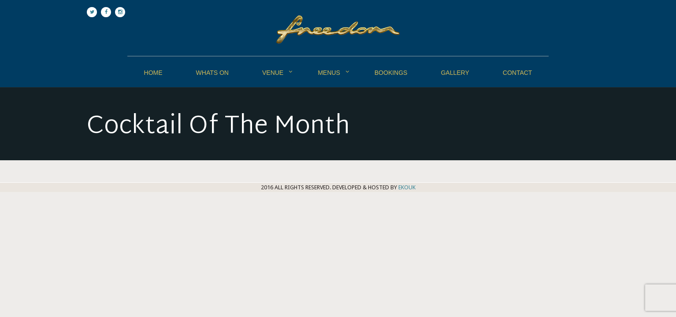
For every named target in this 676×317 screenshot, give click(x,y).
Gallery (455, 72)
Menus (329, 72)
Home (153, 72)
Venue (272, 72)
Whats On (212, 72)
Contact (517, 72)
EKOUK (407, 187)
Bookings (391, 72)
